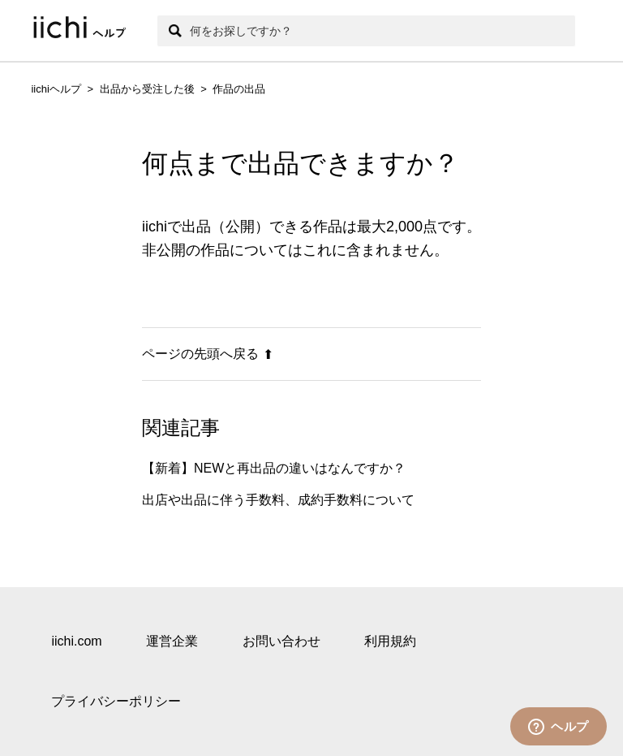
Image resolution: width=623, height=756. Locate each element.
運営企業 (172, 641)
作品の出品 (239, 89)
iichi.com (76, 641)
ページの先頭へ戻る (207, 354)
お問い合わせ (281, 641)
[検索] (366, 31)
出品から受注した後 (147, 89)
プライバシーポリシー (116, 701)
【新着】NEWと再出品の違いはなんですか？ (274, 468)
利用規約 (390, 641)
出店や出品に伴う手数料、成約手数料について (278, 500)
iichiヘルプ (55, 89)
